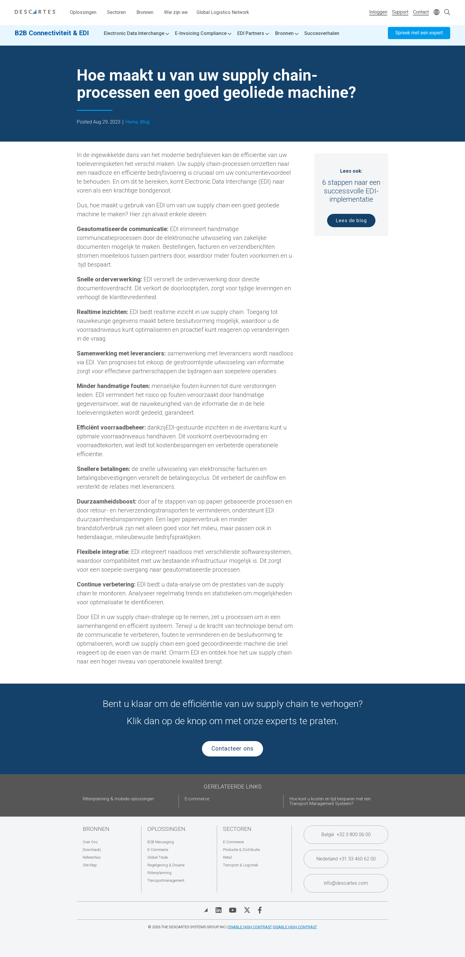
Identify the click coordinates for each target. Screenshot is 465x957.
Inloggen (378, 12)
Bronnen (144, 12)
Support (400, 12)
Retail (227, 857)
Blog (144, 122)
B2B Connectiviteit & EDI (52, 37)
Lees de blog (351, 220)
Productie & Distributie (241, 849)
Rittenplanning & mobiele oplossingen (118, 798)
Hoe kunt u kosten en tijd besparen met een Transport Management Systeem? (330, 801)
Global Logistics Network (223, 12)
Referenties (92, 857)
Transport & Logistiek (240, 865)
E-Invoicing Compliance (203, 38)
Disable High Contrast (295, 927)
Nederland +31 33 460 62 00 (346, 859)
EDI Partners (253, 38)
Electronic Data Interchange (136, 38)
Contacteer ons (232, 748)
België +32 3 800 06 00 (346, 834)
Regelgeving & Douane (165, 865)
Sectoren (116, 12)
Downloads (92, 849)
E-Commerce (157, 849)
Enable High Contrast (250, 927)
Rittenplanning (159, 873)
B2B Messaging (160, 842)
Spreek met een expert (419, 38)
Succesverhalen (321, 38)
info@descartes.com (346, 883)
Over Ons (90, 842)
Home (131, 122)
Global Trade (157, 857)
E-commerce (197, 798)
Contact (421, 12)
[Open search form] (447, 12)
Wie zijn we (176, 12)
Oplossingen (83, 12)
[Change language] (436, 12)
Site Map (90, 865)
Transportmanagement (165, 880)
